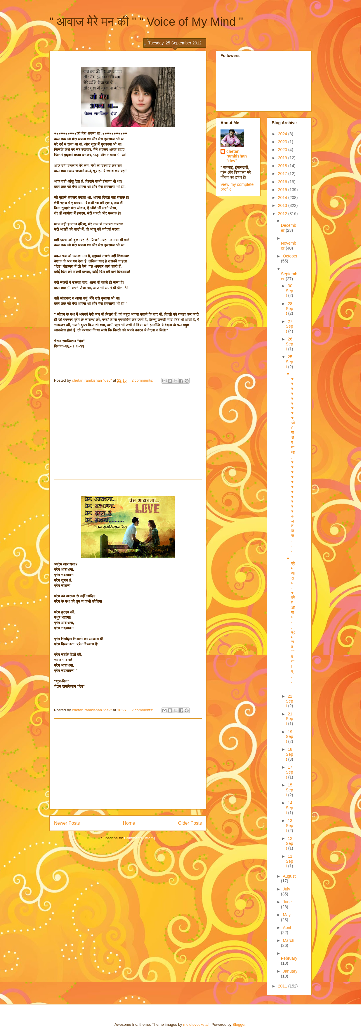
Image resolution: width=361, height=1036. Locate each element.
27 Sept (289, 326)
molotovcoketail (196, 1024)
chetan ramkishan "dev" (236, 156)
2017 (283, 173)
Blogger (238, 1024)
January (290, 971)
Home (129, 823)
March (288, 940)
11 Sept (289, 861)
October (290, 256)
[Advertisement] (128, 434)
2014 (283, 197)
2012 (283, 213)
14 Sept (289, 807)
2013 (283, 205)
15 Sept (289, 790)
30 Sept (289, 290)
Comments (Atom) (139, 838)
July (286, 889)
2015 (283, 189)
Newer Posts (67, 823)
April (287, 927)
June (287, 902)
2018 (283, 165)
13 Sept (289, 825)
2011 (283, 986)
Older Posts (190, 823)
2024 (283, 134)
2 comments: (142, 380)
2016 (283, 181)
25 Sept (289, 361)
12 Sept (289, 843)
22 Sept (289, 701)
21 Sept (289, 719)
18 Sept (289, 754)
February (289, 958)
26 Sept (289, 344)
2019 (283, 157)
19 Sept (289, 736)
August (289, 876)
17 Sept (289, 772)
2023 (283, 141)
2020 (283, 149)
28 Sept (289, 308)
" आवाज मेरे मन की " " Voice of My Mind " (146, 21)
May (286, 914)
